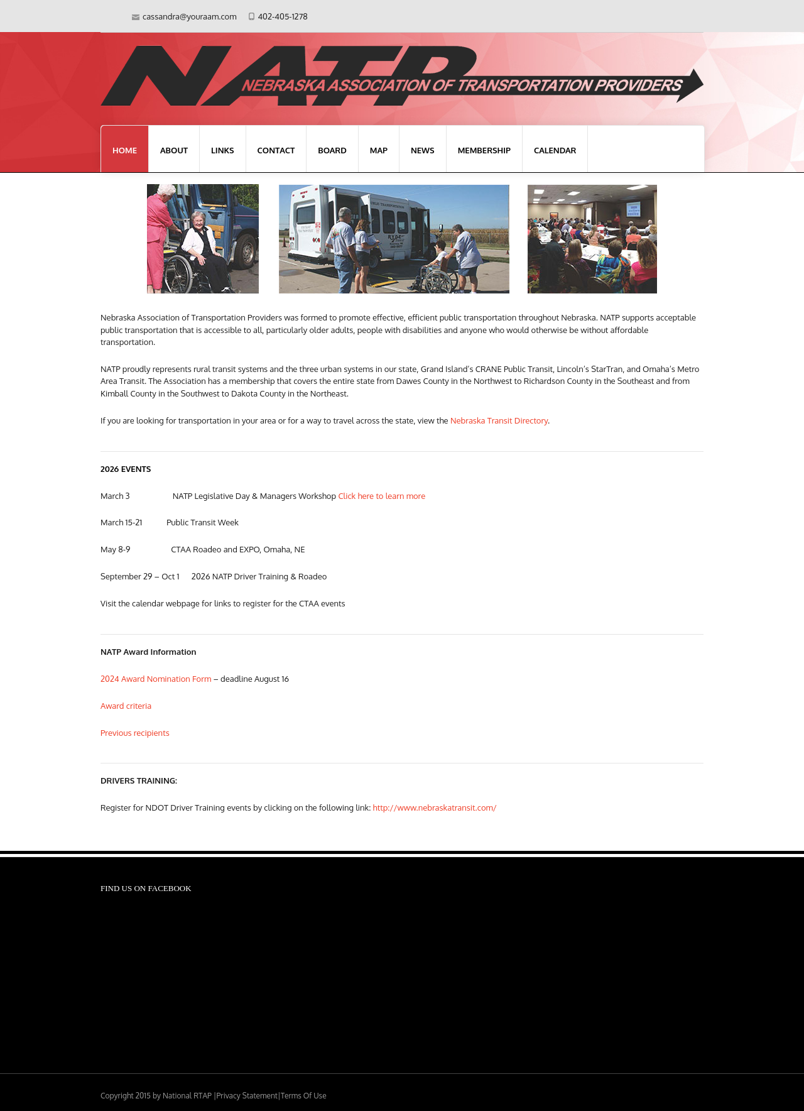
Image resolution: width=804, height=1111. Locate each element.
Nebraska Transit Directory (499, 420)
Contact (276, 150)
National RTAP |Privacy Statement (220, 1095)
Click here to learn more (381, 496)
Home (124, 150)
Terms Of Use (304, 1095)
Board (332, 150)
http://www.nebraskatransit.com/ (435, 807)
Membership (484, 150)
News (423, 150)
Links (222, 150)
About (174, 150)
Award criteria (125, 706)
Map (379, 150)
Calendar (555, 150)
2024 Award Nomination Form (155, 679)
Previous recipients (135, 733)
